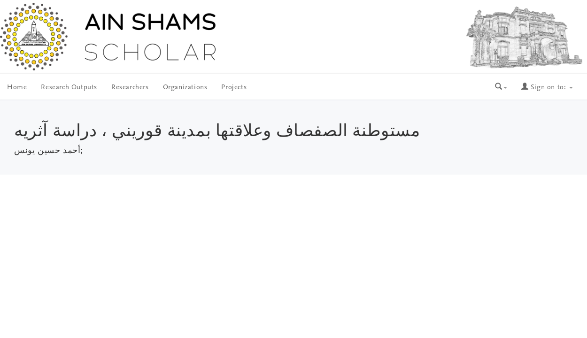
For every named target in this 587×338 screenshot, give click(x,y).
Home (17, 87)
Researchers (130, 87)
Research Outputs (69, 87)
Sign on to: (547, 87)
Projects (234, 87)
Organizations (185, 87)
